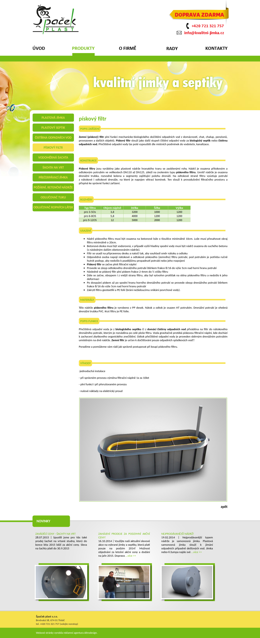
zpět (224, 506)
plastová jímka (53, 118)
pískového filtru (167, 346)
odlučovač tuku (53, 197)
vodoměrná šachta (53, 157)
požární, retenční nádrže (53, 187)
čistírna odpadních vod (53, 137)
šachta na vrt (53, 167)
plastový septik (53, 128)
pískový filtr (53, 147)
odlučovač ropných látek (53, 207)
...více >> (131, 555)
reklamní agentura (74, 633)
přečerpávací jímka (53, 177)
